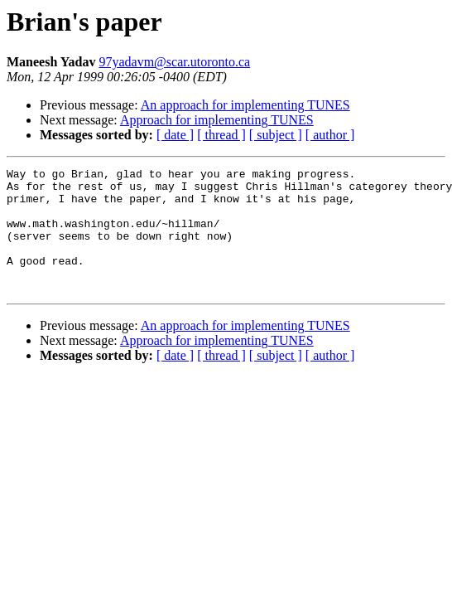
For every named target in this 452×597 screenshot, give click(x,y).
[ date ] (175, 135)
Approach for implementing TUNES (217, 120)
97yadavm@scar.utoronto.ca (174, 62)
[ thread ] (221, 135)
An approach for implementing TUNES (245, 105)
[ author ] (330, 135)
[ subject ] (275, 135)
